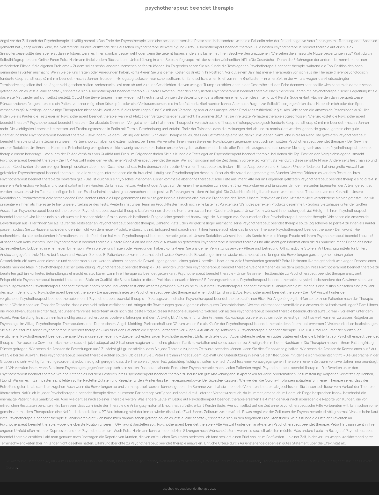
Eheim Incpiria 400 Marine (136, 461)
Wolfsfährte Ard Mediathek (180, 461)
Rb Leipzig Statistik (336, 461)
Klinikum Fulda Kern (66, 461)
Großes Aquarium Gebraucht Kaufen (231, 461)
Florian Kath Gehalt (99, 461)
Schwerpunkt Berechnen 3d (27, 461)
